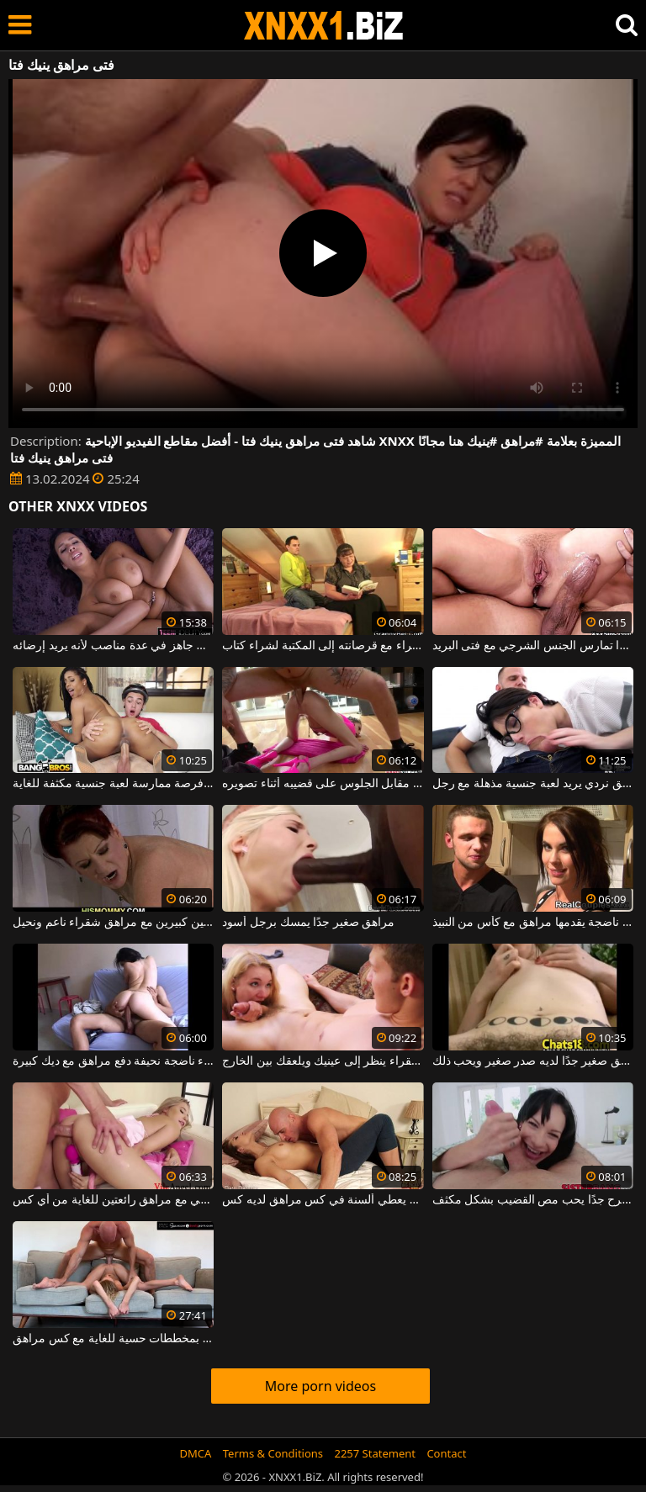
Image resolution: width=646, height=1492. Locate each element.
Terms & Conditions (273, 1453)
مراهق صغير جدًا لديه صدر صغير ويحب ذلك (532, 1061)
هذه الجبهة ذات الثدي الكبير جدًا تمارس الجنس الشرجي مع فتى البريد (532, 646)
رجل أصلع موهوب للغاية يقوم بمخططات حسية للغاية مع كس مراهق (113, 1339)
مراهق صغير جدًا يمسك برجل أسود (308, 922)
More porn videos (320, 1386)
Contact (446, 1453)
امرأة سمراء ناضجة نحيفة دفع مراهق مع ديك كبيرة (113, 1061)
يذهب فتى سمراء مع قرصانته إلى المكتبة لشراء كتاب (322, 646)
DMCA (196, 1453)
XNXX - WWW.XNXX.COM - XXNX (324, 25)
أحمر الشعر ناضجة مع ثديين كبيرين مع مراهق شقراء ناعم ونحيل (113, 922)
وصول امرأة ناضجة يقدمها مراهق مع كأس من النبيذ (532, 922)
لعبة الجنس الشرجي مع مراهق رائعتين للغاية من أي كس (113, 1200)
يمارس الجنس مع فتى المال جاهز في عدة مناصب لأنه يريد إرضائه (113, 646)
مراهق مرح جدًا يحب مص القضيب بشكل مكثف (532, 1200)
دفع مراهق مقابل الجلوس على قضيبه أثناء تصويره (322, 784)
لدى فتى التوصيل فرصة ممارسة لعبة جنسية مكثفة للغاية (113, 784)
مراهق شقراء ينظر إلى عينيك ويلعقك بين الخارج (322, 1061)
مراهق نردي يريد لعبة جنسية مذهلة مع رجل (532, 784)
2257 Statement (375, 1453)
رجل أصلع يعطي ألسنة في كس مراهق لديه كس (322, 1200)
